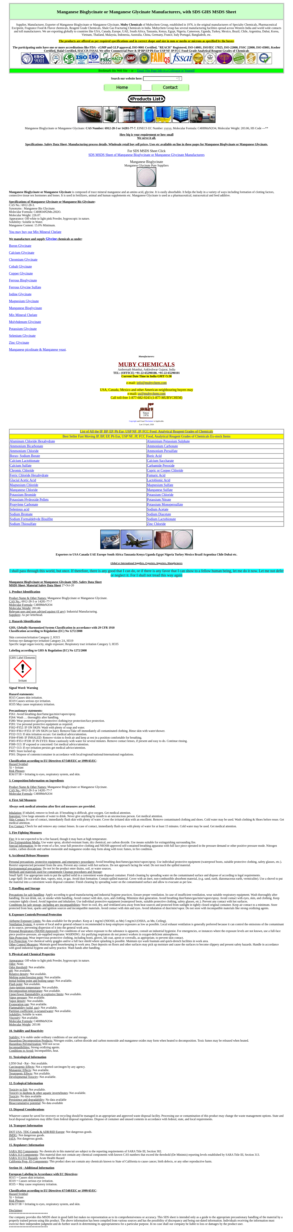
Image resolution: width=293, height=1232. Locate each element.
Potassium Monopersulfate (165, 504)
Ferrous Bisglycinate (23, 280)
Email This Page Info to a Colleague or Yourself (166, 70)
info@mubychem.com (152, 383)
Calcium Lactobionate (24, 461)
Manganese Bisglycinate (25, 308)
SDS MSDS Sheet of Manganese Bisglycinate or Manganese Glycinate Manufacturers (146, 155)
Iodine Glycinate (20, 294)
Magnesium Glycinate (24, 301)
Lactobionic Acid (158, 480)
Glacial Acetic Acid (23, 480)
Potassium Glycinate (23, 329)
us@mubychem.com (152, 394)
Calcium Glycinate (21, 253)
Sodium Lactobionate (161, 519)
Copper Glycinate (21, 273)
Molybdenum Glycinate (25, 322)
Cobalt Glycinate (20, 266)
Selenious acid (19, 509)
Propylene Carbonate (24, 504)
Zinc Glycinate (19, 343)
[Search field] (162, 78)
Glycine (51, 239)
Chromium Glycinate (23, 259)
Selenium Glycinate (22, 336)
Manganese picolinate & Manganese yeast (37, 349)
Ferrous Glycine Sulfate (25, 287)
